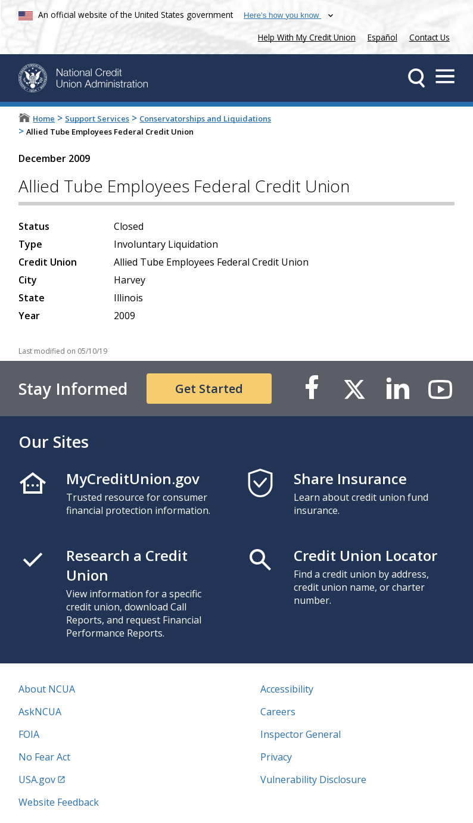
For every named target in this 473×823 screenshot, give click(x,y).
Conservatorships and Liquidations (205, 118)
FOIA (28, 734)
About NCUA (46, 689)
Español (382, 37)
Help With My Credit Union (304, 36)
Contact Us (429, 37)
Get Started (209, 389)
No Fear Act (44, 756)
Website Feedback (58, 802)
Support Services (97, 118)
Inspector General (300, 734)
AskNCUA (39, 711)
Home (44, 118)
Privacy (276, 756)
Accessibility (286, 689)
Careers (277, 711)
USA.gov (36, 779)
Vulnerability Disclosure (313, 779)
